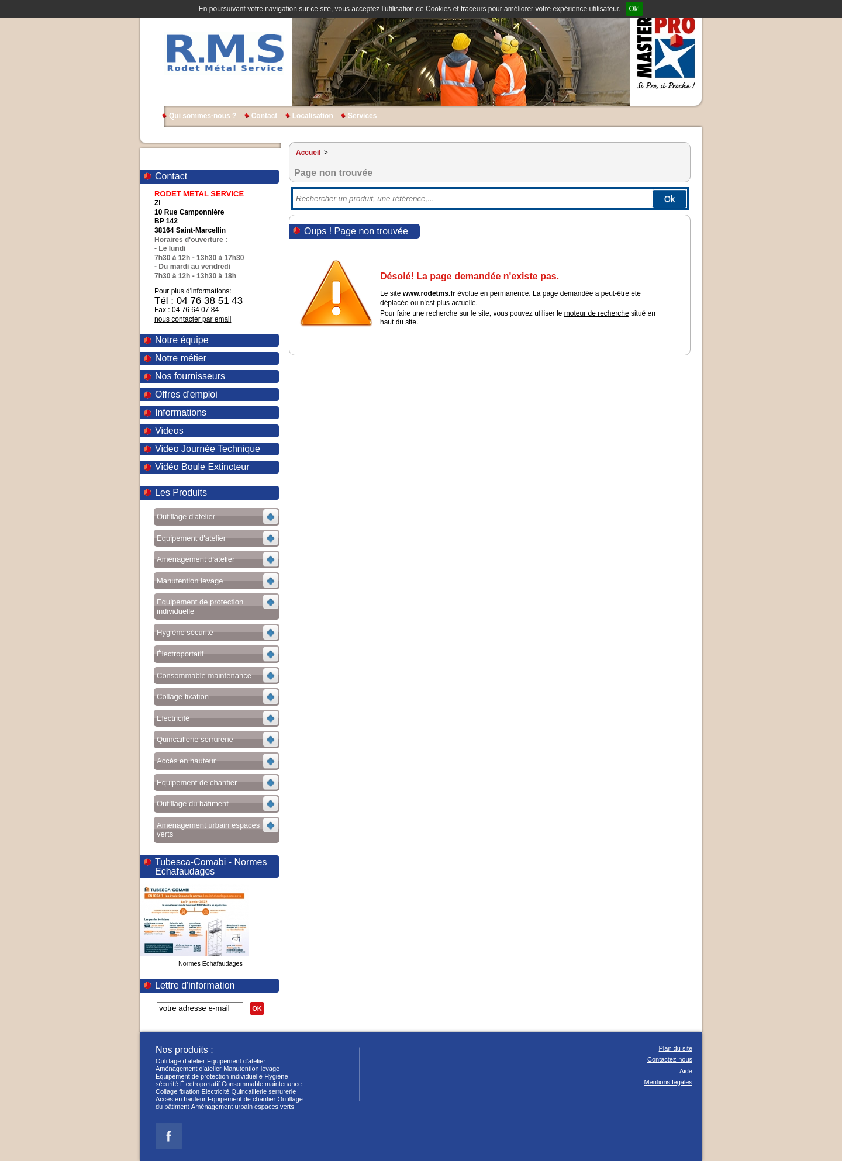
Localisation (312, 116)
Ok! (634, 9)
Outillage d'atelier (180, 1061)
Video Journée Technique (207, 449)
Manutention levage (251, 1068)
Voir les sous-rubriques (215, 518)
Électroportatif (200, 1083)
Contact (264, 116)
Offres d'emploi (186, 394)
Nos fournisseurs (190, 376)
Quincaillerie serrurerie (264, 1091)
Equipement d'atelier (236, 1061)
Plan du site (675, 1048)
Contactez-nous (669, 1059)
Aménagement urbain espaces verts (242, 1106)
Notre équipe (182, 340)
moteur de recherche (596, 313)
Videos (169, 431)
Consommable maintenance (262, 1083)
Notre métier (180, 358)
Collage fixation (177, 1091)
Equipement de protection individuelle (209, 1076)
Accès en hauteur (181, 1099)
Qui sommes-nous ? (202, 116)
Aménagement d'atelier (189, 1068)
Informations (180, 412)
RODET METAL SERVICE (224, 52)
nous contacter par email (192, 319)
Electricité (216, 1091)
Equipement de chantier (241, 1099)
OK (257, 1008)
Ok (669, 198)
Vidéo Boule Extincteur (202, 467)
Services (362, 116)
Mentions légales (668, 1082)
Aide (685, 1070)
